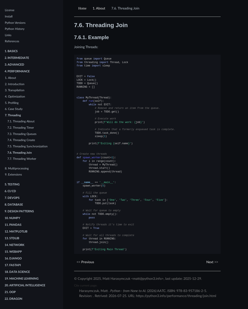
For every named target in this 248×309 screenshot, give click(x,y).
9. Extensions (13, 174)
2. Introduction (14, 84)
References (12, 41)
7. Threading (13, 115)
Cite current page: (85, 285)
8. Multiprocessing (17, 168)
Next (212, 262)
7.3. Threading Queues (21, 134)
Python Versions (15, 22)
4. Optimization (15, 96)
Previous (85, 262)
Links (8, 35)
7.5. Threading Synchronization (27, 146)
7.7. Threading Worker (21, 158)
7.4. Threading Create (21, 140)
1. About (10, 77)
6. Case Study (14, 109)
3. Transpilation (14, 90)
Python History (14, 28)
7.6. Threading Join (19, 152)
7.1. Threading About (21, 121)
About (99, 8)
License (9, 10)
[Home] (83, 8)
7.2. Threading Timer (20, 127)
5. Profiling (12, 102)
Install (8, 16)
